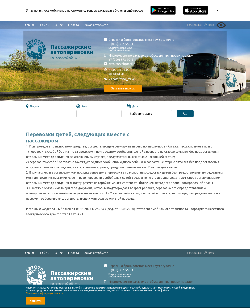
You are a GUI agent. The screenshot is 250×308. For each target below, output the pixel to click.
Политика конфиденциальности (44, 293)
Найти (185, 113)
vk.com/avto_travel (122, 79)
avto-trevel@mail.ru (122, 63)
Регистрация (194, 24)
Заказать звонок (123, 88)
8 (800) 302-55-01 (121, 44)
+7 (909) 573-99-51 (122, 59)
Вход (211, 24)
